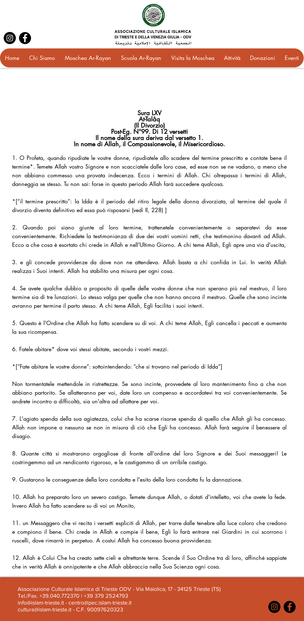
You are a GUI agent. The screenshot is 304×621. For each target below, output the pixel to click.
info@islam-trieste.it (41, 603)
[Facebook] (25, 38)
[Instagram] (10, 38)
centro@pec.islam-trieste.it (100, 603)
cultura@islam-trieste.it (44, 609)
